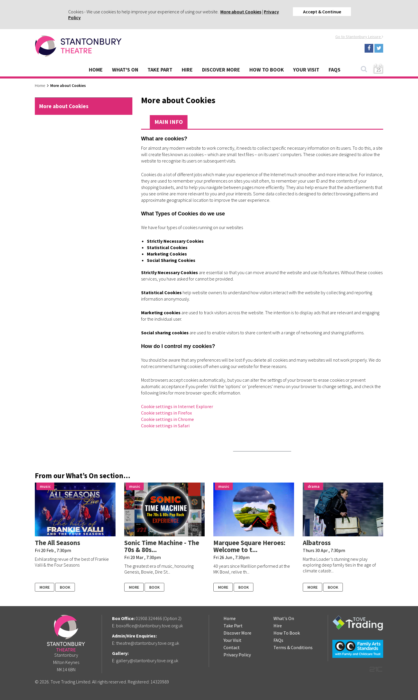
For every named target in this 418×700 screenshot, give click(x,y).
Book (65, 587)
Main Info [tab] (168, 121)
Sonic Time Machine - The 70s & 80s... (161, 546)
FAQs (334, 69)
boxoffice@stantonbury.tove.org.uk (149, 625)
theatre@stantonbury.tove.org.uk (147, 643)
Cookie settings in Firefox (166, 413)
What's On (125, 69)
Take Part (159, 69)
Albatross (317, 542)
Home (96, 69)
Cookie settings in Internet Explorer (177, 406)
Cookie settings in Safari (165, 425)
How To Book (266, 69)
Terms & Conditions (293, 647)
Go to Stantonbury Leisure (359, 36)
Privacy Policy (237, 655)
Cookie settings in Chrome (167, 419)
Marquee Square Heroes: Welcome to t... (249, 546)
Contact (232, 647)
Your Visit (306, 69)
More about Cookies (240, 12)
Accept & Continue (322, 12)
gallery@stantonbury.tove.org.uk (147, 660)
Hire (187, 69)
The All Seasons (57, 542)
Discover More (221, 69)
